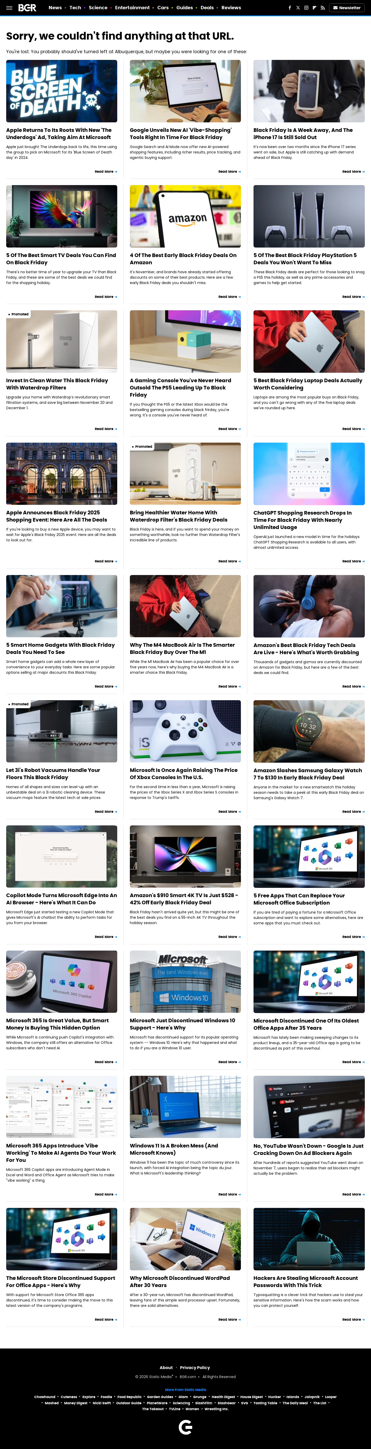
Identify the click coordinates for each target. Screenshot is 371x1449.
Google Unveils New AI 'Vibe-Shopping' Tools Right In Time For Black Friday (181, 134)
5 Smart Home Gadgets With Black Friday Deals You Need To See (60, 648)
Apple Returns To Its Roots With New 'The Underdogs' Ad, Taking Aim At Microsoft (59, 134)
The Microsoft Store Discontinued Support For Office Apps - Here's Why (60, 1282)
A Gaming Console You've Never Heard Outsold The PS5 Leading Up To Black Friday (180, 387)
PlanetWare (157, 1403)
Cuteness (69, 1397)
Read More (104, 171)
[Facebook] (290, 8)
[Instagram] (306, 8)
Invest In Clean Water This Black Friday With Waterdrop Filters (57, 384)
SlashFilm (203, 1403)
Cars (163, 8)
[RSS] (323, 8)
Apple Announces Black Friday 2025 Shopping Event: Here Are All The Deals (56, 516)
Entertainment (132, 8)
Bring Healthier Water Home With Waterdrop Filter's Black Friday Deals (178, 516)
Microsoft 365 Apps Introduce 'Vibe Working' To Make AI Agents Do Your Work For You (61, 1152)
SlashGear (227, 1403)
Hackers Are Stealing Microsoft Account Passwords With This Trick (306, 1282)
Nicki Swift (102, 1403)
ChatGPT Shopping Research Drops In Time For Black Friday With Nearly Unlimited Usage (303, 520)
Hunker (274, 1397)
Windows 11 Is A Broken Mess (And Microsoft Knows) (174, 1149)
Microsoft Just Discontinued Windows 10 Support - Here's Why (182, 1024)
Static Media (160, 1377)
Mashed (52, 1403)
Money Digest (75, 1403)
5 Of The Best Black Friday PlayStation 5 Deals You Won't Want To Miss (305, 259)
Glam (183, 1397)
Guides (184, 8)
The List (319, 1403)
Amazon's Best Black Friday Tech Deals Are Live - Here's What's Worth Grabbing (306, 649)
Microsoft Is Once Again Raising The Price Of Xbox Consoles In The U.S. (184, 774)
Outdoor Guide (128, 1403)
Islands (292, 1397)
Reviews (231, 8)
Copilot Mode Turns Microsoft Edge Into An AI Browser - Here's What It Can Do (61, 899)
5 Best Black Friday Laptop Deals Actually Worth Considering (308, 384)
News (55, 8)
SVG (244, 1403)
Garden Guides (160, 1397)
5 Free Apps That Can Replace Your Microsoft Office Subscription (299, 899)
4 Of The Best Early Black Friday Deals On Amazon (183, 259)
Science (98, 8)
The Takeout (153, 1409)
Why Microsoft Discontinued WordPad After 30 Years (180, 1282)
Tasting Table (265, 1403)
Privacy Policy (195, 1367)
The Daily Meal (295, 1403)
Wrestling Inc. (217, 1409)
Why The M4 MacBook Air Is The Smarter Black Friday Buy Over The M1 (182, 648)
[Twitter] (298, 8)
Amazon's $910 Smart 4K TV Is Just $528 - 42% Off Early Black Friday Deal (184, 899)
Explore (88, 1397)
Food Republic (129, 1397)
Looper (331, 1397)
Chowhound (44, 1397)
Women (192, 1409)
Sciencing (181, 1403)
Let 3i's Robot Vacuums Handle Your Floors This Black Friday (53, 774)
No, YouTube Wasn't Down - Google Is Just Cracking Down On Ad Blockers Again (309, 1149)
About (166, 1367)
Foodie (106, 1397)
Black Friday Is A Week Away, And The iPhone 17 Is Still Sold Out (303, 134)
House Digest (251, 1397)
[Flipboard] (315, 8)
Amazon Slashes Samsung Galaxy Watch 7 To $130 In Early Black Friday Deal (308, 774)
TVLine (174, 1409)
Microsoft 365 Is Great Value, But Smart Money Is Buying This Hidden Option (57, 1024)
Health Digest (223, 1397)
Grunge (199, 1397)
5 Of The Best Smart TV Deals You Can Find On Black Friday (61, 259)
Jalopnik (312, 1397)
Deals (207, 8)
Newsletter (347, 7)
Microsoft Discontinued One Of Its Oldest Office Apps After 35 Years (306, 1024)
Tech (75, 8)
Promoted (20, 314)
